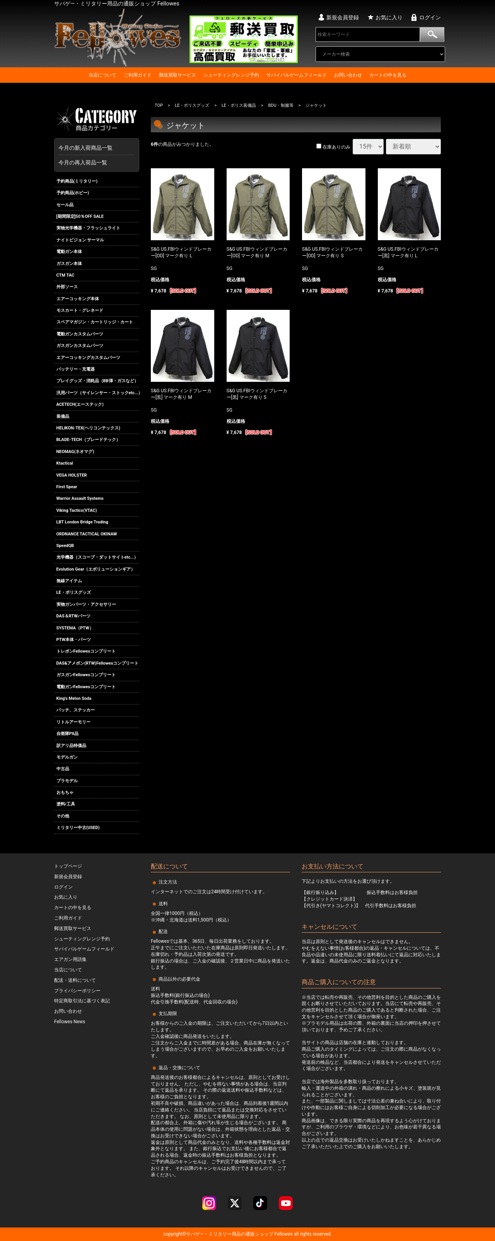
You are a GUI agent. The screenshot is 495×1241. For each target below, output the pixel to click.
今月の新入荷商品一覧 (94, 148)
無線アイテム (69, 580)
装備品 (62, 416)
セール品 (64, 204)
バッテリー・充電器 (75, 369)
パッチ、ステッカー (75, 710)
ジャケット (316, 105)
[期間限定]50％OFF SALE (80, 216)
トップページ (68, 866)
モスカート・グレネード (79, 310)
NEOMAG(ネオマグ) (75, 451)
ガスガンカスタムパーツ (79, 345)
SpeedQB (65, 545)
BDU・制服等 (281, 105)
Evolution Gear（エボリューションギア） (95, 569)
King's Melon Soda (74, 698)
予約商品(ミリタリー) (77, 181)
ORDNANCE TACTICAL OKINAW (86, 534)
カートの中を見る (387, 75)
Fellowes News (69, 1021)
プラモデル (67, 780)
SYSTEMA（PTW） (75, 628)
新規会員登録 (342, 17)
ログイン (430, 17)
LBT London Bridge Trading (82, 522)
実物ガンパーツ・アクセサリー (86, 604)
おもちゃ (64, 792)
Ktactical (64, 463)
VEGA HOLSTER (71, 475)
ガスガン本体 (69, 263)
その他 (62, 816)
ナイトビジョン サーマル (80, 240)
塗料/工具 (65, 804)
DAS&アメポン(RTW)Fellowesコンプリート (97, 663)
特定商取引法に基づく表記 (82, 1000)
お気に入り (389, 17)
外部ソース (67, 286)
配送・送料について (75, 980)
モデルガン (67, 757)
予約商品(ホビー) (72, 192)
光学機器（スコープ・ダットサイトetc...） (97, 557)
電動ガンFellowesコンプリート (86, 686)
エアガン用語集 (70, 959)
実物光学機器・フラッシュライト (88, 228)
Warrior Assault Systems (80, 498)
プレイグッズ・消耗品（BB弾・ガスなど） (97, 381)
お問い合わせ (348, 75)
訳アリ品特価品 (71, 745)
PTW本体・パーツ (73, 639)
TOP (159, 105)
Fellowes (283, 1234)
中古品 (62, 768)
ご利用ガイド (138, 75)
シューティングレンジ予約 (231, 75)
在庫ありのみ (333, 147)
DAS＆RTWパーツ (73, 616)
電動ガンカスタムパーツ (79, 334)
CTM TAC (65, 275)
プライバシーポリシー (77, 990)
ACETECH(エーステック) (80, 404)
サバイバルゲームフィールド (296, 75)
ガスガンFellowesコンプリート (86, 674)
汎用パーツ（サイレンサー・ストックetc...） (98, 392)
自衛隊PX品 (67, 733)
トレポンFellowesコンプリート (86, 651)
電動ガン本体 (69, 251)
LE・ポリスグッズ (73, 592)
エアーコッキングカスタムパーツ (88, 357)
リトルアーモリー (73, 722)
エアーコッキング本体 (77, 298)
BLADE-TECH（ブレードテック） (88, 440)
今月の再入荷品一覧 (82, 162)
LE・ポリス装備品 (239, 105)
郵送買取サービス (177, 75)
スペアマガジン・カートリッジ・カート (94, 322)
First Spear (66, 486)
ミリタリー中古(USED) (78, 827)
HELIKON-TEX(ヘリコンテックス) (88, 428)
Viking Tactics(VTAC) (76, 510)
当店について (102, 75)
